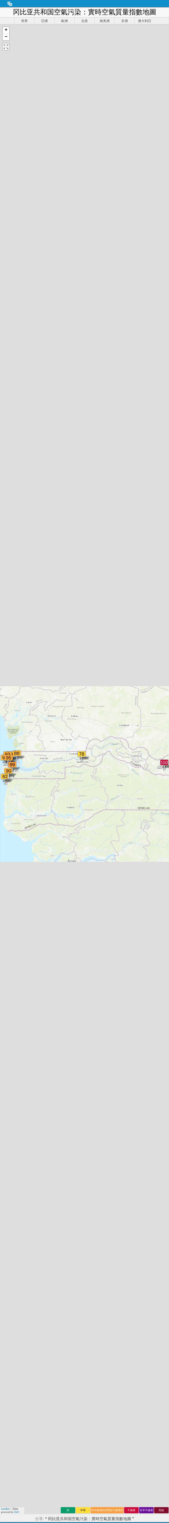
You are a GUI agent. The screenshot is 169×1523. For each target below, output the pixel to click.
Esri (16, 1512)
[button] (6, 30)
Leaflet (5, 1508)
